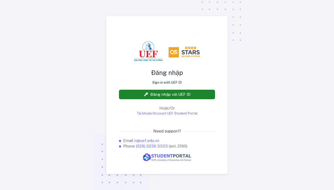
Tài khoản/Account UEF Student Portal (167, 113)
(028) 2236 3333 (152, 146)
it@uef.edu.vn (146, 140)
